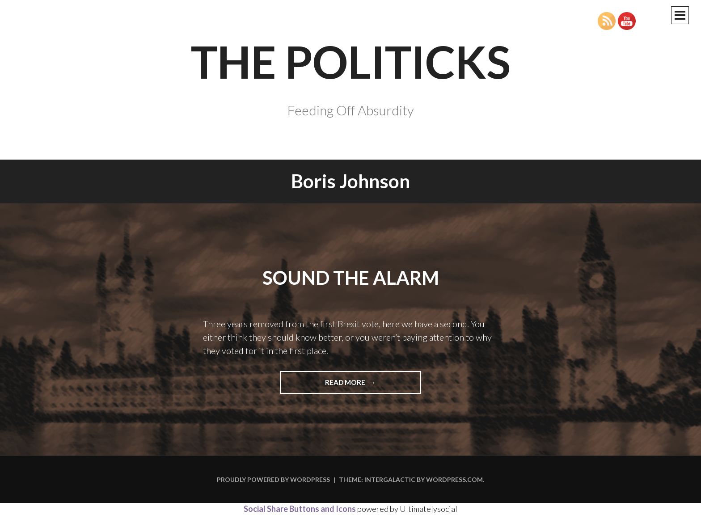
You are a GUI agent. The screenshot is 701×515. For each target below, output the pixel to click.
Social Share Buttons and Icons (300, 509)
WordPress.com (454, 479)
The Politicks (351, 61)
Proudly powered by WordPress (273, 479)
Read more (359, 385)
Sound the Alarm (350, 277)
